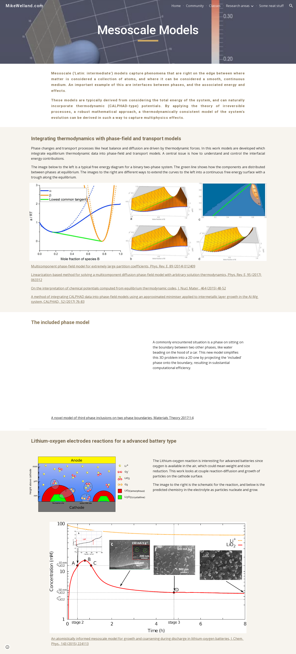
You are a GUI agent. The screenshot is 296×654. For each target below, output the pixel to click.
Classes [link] (215, 5)
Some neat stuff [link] (271, 5)
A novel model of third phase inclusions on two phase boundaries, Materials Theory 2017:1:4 (122, 418)
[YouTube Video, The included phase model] (97, 371)
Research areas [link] (238, 5)
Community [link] (195, 5)
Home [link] (176, 5)
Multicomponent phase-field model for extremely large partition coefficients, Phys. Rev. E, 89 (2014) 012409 (113, 266)
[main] (148, 32)
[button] (291, 6)
